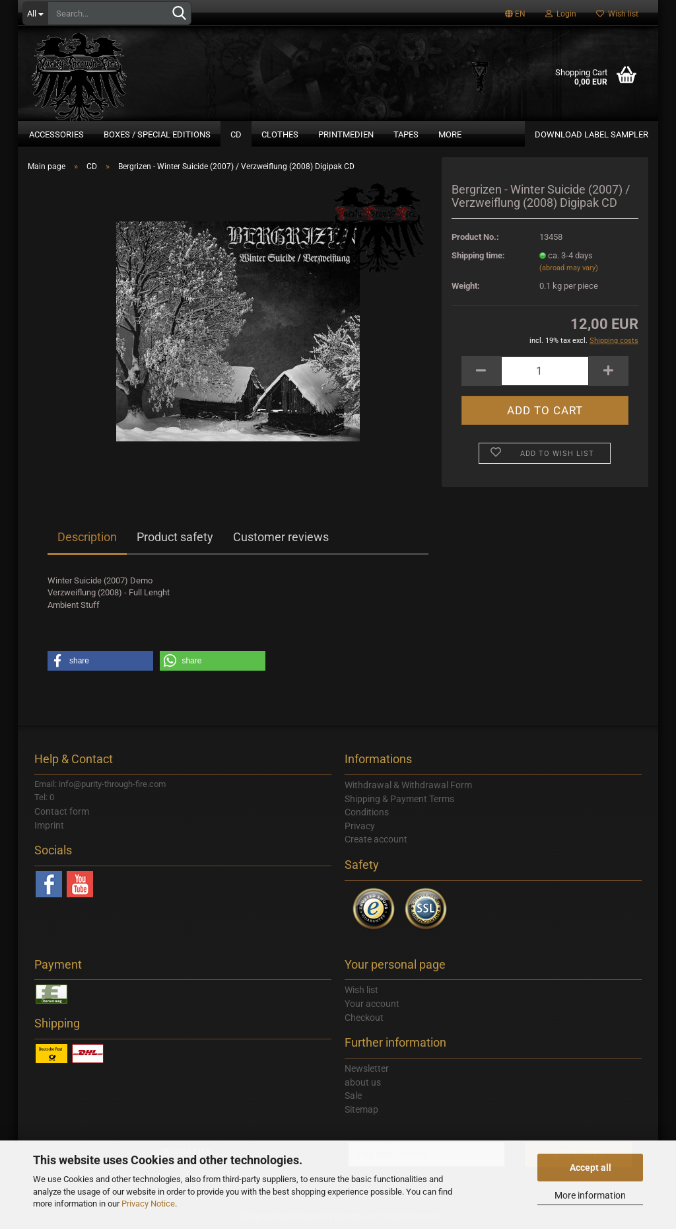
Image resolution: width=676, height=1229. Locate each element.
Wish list (617, 14)
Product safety (175, 537)
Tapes (406, 134)
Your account (372, 1003)
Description (87, 537)
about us (363, 1082)
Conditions (367, 812)
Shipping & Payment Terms (399, 799)
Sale (353, 1095)
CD (236, 134)
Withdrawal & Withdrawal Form (408, 785)
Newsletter (367, 1068)
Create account (376, 839)
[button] (100, 661)
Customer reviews (281, 537)
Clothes (279, 134)
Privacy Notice (148, 1204)
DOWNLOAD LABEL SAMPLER (591, 134)
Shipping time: (478, 255)
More (449, 134)
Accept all (590, 1167)
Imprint (49, 825)
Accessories (56, 134)
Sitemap (361, 1109)
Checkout (364, 1017)
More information (590, 1195)
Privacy (360, 826)
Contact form (61, 811)
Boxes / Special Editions (157, 134)
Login (560, 14)
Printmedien (346, 134)
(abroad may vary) (568, 268)
